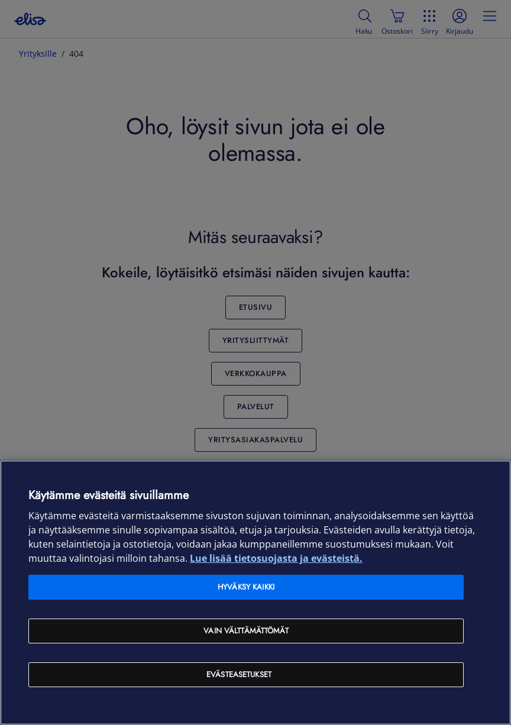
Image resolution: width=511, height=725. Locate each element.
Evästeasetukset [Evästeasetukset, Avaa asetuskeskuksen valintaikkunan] (238, 674)
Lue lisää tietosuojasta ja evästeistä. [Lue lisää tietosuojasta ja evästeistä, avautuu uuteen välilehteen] (276, 558)
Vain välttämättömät (245, 630)
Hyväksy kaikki (246, 587)
